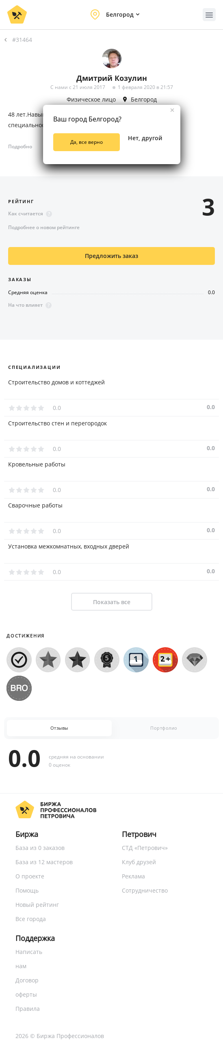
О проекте (29, 876)
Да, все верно (86, 142)
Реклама (133, 876)
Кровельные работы (36, 464)
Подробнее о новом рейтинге (44, 227)
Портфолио (164, 728)
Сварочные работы (35, 505)
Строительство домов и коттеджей (56, 382)
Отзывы (59, 728)
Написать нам (28, 959)
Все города (30, 919)
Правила (27, 1008)
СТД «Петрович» (145, 848)
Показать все (111, 602)
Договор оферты (27, 987)
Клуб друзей (139, 862)
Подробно (20, 146)
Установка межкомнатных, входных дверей (68, 546)
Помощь (27, 890)
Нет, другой (145, 138)
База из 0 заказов (40, 848)
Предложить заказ (111, 256)
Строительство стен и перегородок (57, 423)
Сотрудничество (145, 890)
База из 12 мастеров (44, 862)
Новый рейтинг (37, 904)
